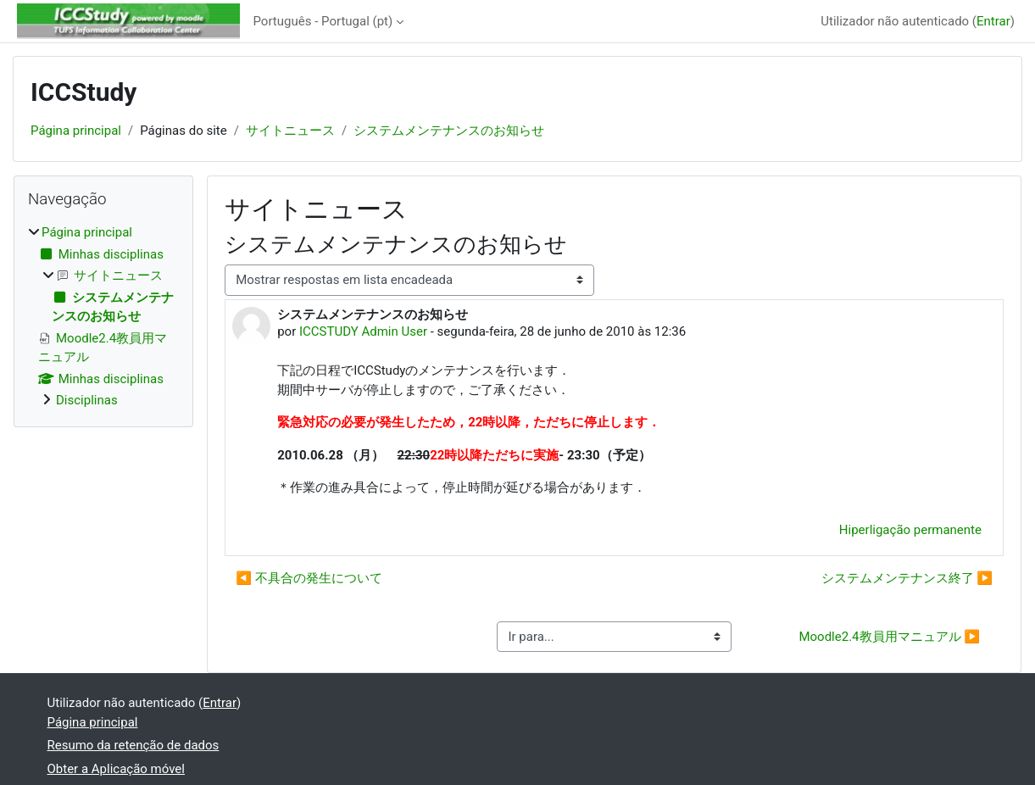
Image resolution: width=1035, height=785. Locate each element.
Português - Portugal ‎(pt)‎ (323, 21)
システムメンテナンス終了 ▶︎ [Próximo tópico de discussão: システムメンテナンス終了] (907, 578)
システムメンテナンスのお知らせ (448, 130)
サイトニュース (290, 130)
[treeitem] (103, 316)
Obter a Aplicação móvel (116, 769)
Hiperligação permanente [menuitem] (910, 529)
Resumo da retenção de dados (133, 745)
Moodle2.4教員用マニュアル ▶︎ (889, 636)
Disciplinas (87, 400)
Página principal (76, 130)
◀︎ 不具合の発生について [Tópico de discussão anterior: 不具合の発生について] (308, 578)
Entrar (993, 21)
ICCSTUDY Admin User (363, 331)
